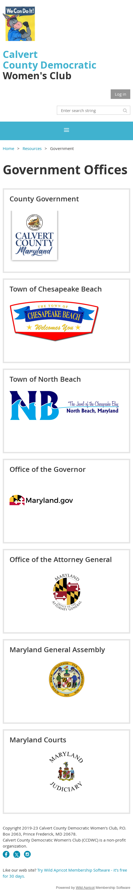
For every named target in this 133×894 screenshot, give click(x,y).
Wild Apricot (85, 888)
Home (8, 148)
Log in (120, 94)
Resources (32, 148)
